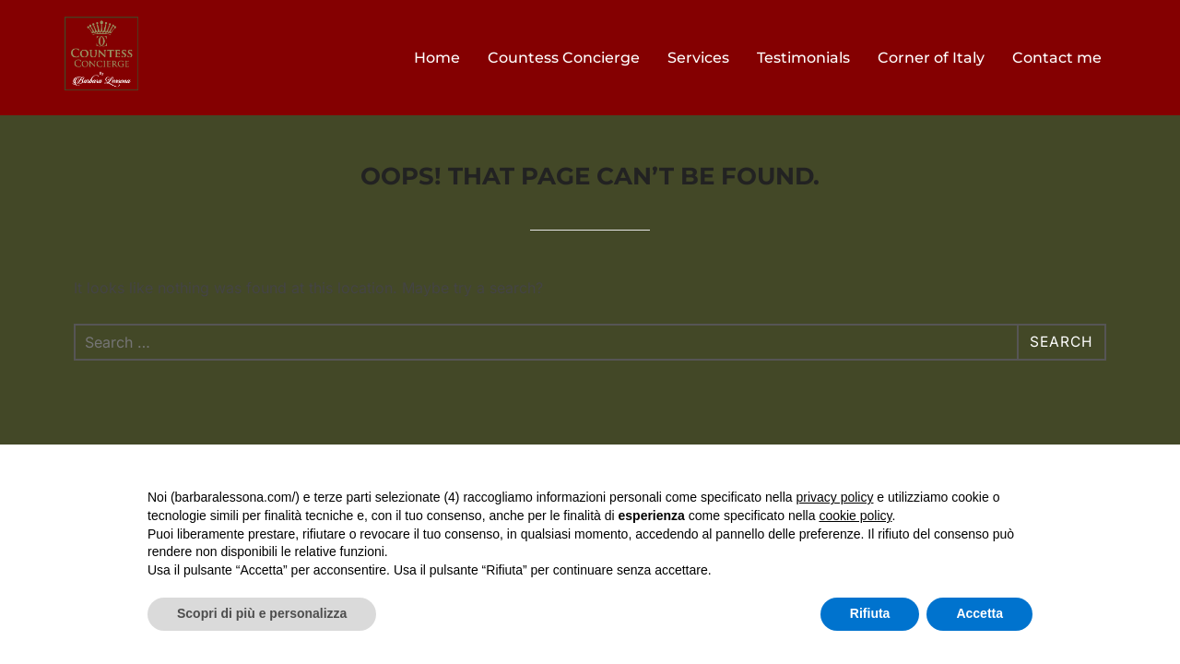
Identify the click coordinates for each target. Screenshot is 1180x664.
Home (437, 57)
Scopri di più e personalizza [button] (262, 613)
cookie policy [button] (855, 515)
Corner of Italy (931, 57)
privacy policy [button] (834, 497)
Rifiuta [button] (870, 613)
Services (698, 57)
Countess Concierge (564, 57)
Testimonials (803, 57)
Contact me (1057, 57)
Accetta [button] (979, 613)
